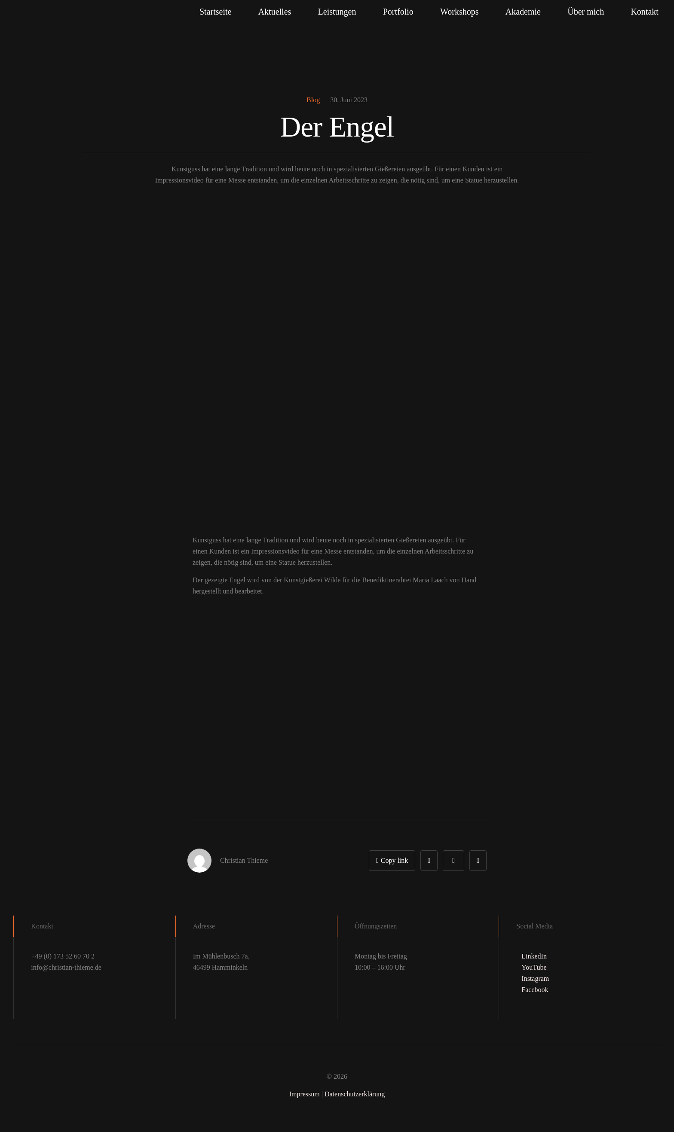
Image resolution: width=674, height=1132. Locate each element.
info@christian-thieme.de (66, 967)
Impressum (304, 1094)
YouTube (533, 967)
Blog (313, 99)
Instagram (535, 978)
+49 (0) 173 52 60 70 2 (63, 956)
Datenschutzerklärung (355, 1094)
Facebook (534, 989)
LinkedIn (534, 956)
